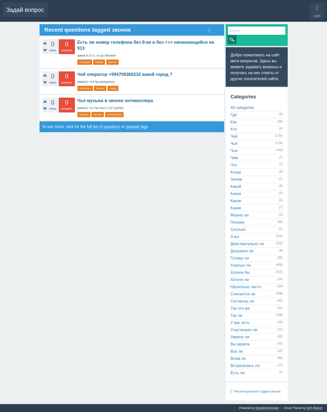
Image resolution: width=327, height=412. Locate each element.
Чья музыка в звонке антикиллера (115, 100)
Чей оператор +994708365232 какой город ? (125, 74)
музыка (83, 114)
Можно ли (240, 215)
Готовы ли (240, 258)
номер (99, 62)
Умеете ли (240, 337)
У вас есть (240, 323)
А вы (235, 237)
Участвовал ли (244, 330)
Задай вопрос (25, 9)
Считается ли (243, 294)
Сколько (238, 229)
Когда (236, 172)
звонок (112, 62)
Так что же (240, 308)
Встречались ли (245, 366)
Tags (113, 14)
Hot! (75, 14)
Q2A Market (314, 408)
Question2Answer (267, 408)
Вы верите (240, 344)
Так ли (236, 315)
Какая (236, 194)
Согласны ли (242, 301)
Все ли (237, 351)
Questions (58, 14)
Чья (91, 108)
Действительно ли (247, 244)
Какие (236, 208)
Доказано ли (242, 251)
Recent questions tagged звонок (257, 391)
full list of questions (103, 127)
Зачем (236, 179)
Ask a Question (153, 14)
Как (234, 122)
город (112, 88)
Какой (236, 186)
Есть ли (94, 55)
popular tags (137, 127)
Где (234, 115)
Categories (130, 14)
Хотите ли (240, 280)
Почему (237, 222)
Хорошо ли (241, 265)
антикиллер (114, 114)
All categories (242, 108)
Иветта (104, 108)
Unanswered (94, 14)
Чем (234, 158)
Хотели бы (240, 272)
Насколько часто (246, 287)
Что (234, 165)
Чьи (234, 151)
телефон (84, 62)
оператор (85, 88)
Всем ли (238, 358)
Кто (234, 129)
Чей (91, 82)
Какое (236, 201)
